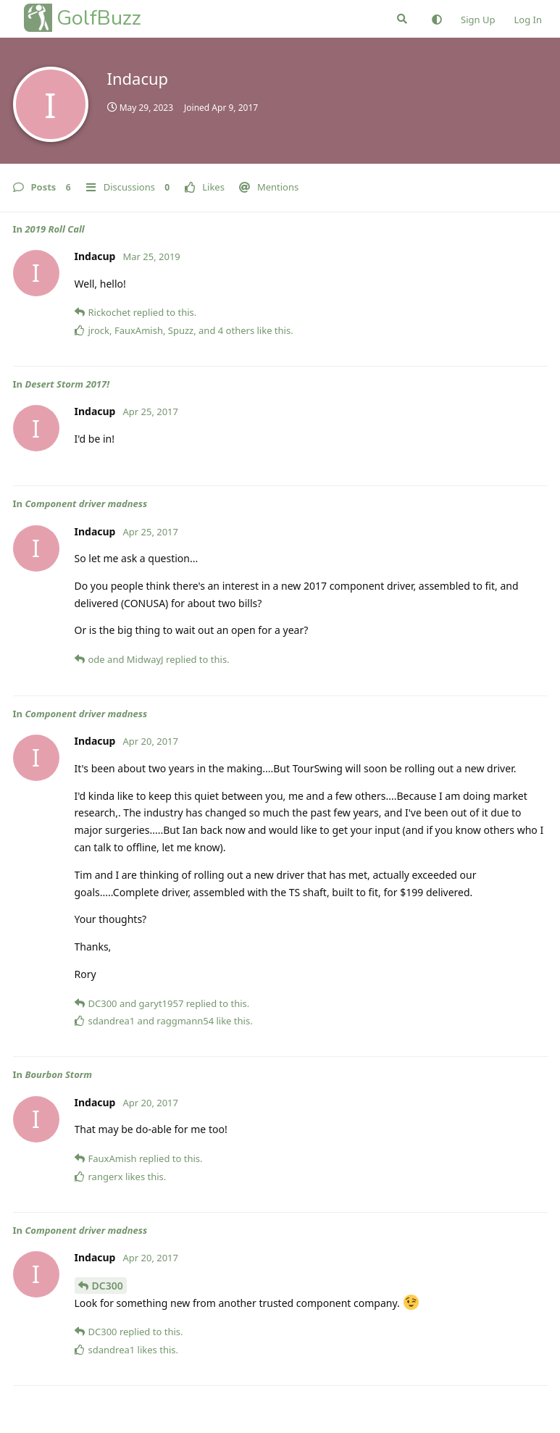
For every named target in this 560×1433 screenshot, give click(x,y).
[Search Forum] (402, 19)
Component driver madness (86, 503)
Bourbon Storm (58, 1074)
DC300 (107, 1285)
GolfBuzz (99, 18)
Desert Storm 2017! (67, 383)
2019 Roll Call (54, 228)
